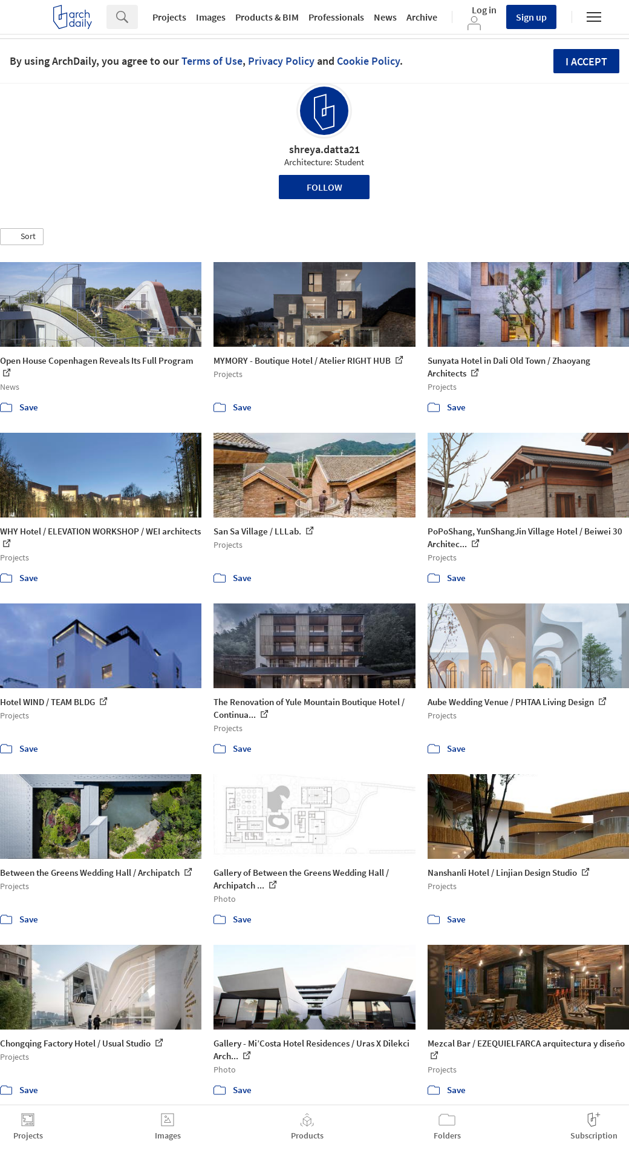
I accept (586, 61)
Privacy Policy (281, 61)
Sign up (531, 17)
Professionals (336, 17)
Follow (324, 187)
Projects (169, 17)
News (385, 17)
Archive (421, 17)
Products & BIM (267, 17)
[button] (22, 236)
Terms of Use (212, 61)
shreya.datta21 (324, 149)
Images (211, 17)
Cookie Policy (368, 61)
